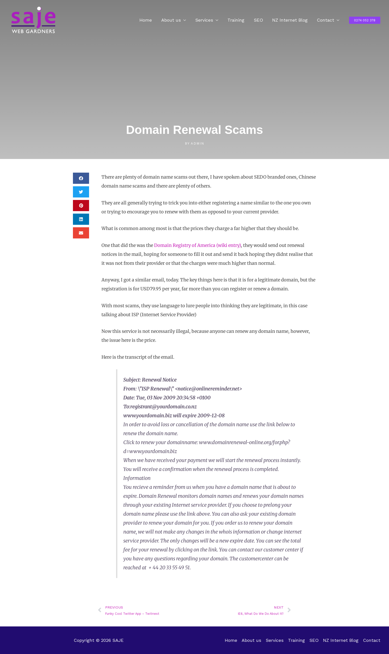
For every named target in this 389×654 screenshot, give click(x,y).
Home (148, 20)
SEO (259, 20)
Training (237, 20)
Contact (325, 20)
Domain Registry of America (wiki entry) (197, 245)
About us (173, 20)
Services (206, 20)
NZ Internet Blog (290, 20)
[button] (364, 20)
